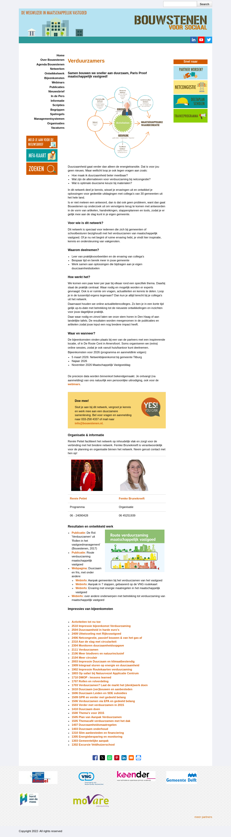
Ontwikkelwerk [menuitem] (54, 73)
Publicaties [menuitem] (57, 87)
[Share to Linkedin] (124, 757)
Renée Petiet (78, 498)
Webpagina (79, 568)
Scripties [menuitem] (58, 105)
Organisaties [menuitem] (55, 123)
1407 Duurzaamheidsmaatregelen (94, 724)
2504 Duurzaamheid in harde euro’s (95, 629)
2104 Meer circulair (84, 657)
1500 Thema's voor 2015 (88, 712)
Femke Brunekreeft (132, 498)
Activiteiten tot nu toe (86, 621)
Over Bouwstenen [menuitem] (52, 59)
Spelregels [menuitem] (57, 114)
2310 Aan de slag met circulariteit (94, 641)
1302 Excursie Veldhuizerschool (93, 744)
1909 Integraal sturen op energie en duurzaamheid (105, 665)
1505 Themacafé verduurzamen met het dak (101, 720)
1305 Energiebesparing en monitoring (97, 736)
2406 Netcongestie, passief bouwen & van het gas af (107, 637)
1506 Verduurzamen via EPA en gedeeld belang (103, 701)
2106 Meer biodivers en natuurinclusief (98, 653)
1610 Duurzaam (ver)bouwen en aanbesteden (102, 689)
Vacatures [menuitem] (57, 127)
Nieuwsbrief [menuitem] (56, 91)
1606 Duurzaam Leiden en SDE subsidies (99, 693)
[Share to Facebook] (95, 757)
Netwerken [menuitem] (57, 68)
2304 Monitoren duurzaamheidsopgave (98, 645)
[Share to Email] (131, 757)
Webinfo (81, 580)
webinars (74, 384)
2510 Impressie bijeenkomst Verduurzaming (101, 625)
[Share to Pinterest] (116, 757)
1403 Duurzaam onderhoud (90, 728)
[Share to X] (102, 757)
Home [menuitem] (60, 55)
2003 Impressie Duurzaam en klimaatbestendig (103, 661)
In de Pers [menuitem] (57, 96)
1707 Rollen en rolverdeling (90, 681)
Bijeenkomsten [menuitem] (54, 78)
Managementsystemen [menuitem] (49, 118)
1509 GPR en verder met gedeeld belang (99, 697)
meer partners (203, 816)
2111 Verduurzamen (85, 649)
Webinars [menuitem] (58, 82)
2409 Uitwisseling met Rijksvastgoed (96, 633)
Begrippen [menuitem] (57, 109)
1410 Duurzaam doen (86, 709)
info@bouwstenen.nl (89, 423)
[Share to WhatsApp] (109, 757)
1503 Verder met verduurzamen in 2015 (98, 704)
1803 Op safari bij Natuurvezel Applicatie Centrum (105, 673)
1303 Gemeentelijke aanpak (90, 740)
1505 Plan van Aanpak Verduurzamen (97, 717)
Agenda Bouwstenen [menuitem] (50, 64)
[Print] (138, 757)
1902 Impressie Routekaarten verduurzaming (102, 669)
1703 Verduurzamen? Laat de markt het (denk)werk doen (110, 685)
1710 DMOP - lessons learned (91, 677)
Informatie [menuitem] (57, 100)
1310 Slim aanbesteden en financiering (98, 732)
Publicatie (78, 532)
